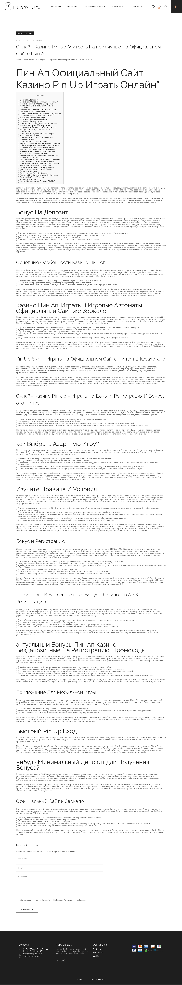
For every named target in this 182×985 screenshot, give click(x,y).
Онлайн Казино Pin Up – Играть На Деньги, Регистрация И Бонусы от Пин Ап (40, 114)
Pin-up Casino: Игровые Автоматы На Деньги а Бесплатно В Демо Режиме (37, 150)
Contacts (97, 940)
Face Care (56, 6)
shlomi (39, 41)
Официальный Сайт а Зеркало (34, 141)
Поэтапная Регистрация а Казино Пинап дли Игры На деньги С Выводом (39, 164)
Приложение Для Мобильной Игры (37, 133)
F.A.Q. (79, 970)
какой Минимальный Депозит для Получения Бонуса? (36, 138)
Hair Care (72, 6)
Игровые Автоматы (29, 179)
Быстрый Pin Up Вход (30, 135)
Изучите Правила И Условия (33, 119)
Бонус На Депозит (29, 100)
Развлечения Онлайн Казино (34, 173)
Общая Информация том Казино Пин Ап (39, 145)
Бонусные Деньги (28, 171)
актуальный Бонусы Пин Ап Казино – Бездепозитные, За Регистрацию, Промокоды (38, 129)
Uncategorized (25, 33)
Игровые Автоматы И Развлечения (37, 147)
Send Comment (27, 900)
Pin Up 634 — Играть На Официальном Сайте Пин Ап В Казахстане (38, 110)
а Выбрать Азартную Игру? (33, 117)
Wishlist (96, 947)
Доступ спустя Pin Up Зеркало (34, 153)
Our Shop (137, 6)
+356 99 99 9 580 (31, 947)
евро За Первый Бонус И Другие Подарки (40, 143)
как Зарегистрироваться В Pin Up (36, 169)
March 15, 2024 (22, 41)
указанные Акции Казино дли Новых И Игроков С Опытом (39, 156)
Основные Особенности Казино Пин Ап (39, 102)
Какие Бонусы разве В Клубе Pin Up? (37, 181)
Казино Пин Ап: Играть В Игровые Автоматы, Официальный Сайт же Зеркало (36, 105)
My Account (98, 943)
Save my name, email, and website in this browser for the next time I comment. (54, 890)
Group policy (98, 970)
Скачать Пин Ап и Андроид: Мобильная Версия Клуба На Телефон (39, 176)
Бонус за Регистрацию (31, 121)
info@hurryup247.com (32, 944)
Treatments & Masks (94, 6)
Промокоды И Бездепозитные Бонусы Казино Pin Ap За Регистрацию (38, 124)
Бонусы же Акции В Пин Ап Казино (37, 167)
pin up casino (21, 228)
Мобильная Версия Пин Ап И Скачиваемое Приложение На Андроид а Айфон (40, 160)
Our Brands (117, 6)
